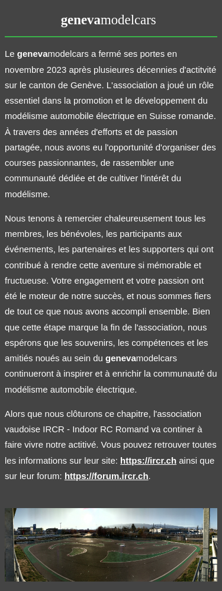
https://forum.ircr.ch (107, 476)
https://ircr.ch (148, 460)
